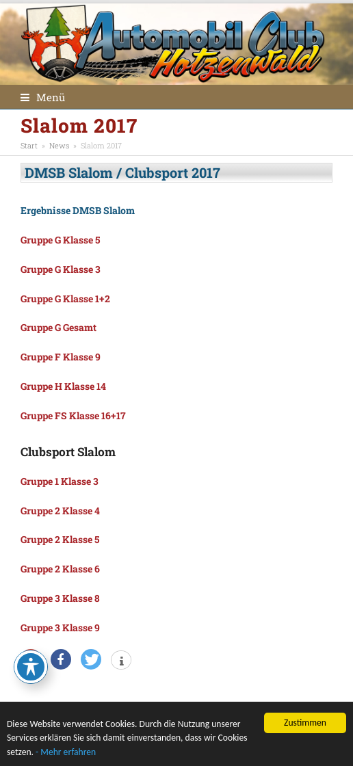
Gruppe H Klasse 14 (63, 386)
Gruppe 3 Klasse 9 (60, 627)
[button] (43, 97)
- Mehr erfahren (66, 752)
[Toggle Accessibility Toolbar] (30, 666)
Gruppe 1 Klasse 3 (60, 481)
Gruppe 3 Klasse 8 (60, 598)
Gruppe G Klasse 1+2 (65, 298)
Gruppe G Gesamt (58, 327)
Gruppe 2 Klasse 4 (60, 510)
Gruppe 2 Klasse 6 (60, 568)
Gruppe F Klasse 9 (61, 356)
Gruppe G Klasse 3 (61, 269)
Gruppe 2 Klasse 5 (60, 539)
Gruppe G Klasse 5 (60, 239)
